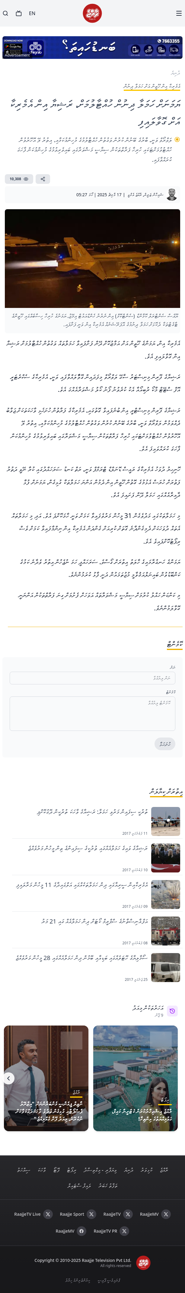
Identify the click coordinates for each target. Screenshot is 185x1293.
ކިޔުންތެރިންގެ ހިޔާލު (77, 1280)
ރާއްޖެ (164, 1169)
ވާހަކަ (41, 1169)
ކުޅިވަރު (146, 1169)
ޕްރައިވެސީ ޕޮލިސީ (108, 1280)
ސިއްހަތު (23, 1169)
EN (32, 13)
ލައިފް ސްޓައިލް (79, 1185)
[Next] (8, 1078)
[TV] (18, 13)
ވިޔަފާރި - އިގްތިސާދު (100, 1169)
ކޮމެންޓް (170, 692)
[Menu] (179, 13)
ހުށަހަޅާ (165, 744)
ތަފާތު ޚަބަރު (108, 1185)
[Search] (5, 13)
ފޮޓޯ (56, 1169)
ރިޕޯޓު (71, 1169)
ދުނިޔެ (128, 1169)
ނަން (172, 667)
